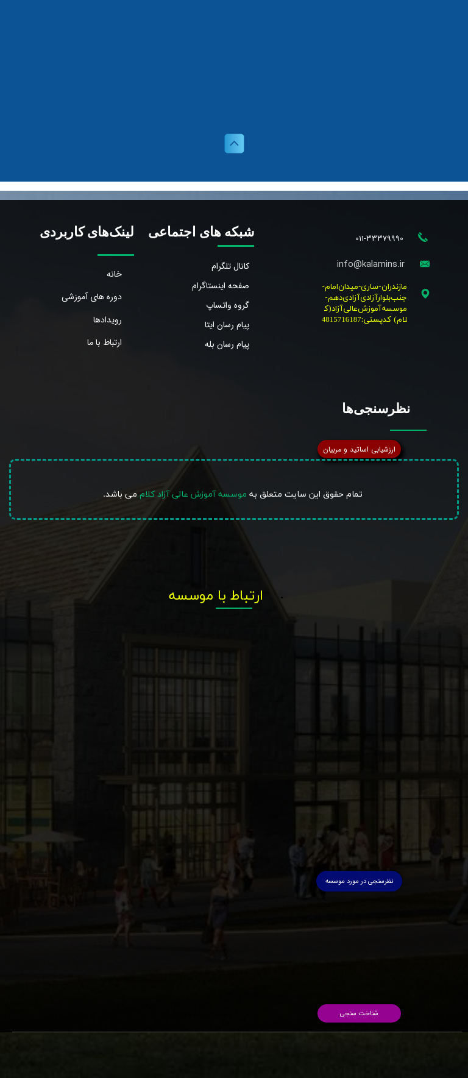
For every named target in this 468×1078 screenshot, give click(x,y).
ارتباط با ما (104, 342)
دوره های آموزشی (92, 296)
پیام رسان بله (227, 344)
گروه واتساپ (227, 305)
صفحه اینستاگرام (220, 286)
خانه (114, 274)
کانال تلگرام (230, 266)
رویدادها (107, 320)
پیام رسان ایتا (227, 325)
